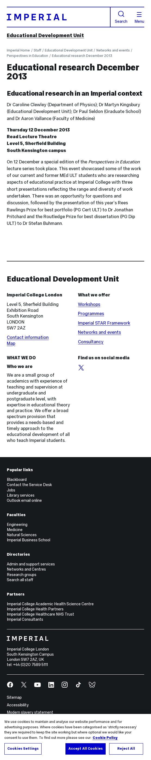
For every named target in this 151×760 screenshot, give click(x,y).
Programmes (91, 313)
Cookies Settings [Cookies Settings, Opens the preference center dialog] (23, 748)
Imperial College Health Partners (35, 609)
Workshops (89, 304)
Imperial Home (18, 50)
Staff (37, 50)
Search (121, 17)
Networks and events (113, 50)
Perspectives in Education (27, 56)
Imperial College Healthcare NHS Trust (40, 614)
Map (11, 343)
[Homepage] (58, 17)
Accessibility (18, 705)
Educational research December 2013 (82, 56)
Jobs (11, 490)
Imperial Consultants (25, 619)
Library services (20, 495)
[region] (75, 737)
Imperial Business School (28, 540)
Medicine (15, 529)
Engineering (17, 524)
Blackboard (17, 479)
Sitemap (14, 697)
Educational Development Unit (45, 35)
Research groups (21, 574)
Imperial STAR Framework (104, 323)
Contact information (28, 337)
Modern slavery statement (30, 712)
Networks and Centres (26, 569)
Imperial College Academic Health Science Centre (50, 603)
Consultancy (90, 342)
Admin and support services (31, 564)
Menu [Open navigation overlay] (139, 18)
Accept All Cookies (85, 748)
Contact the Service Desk (29, 484)
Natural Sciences (22, 534)
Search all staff (20, 579)
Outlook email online (24, 500)
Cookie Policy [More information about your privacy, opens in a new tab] (105, 738)
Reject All (126, 748)
